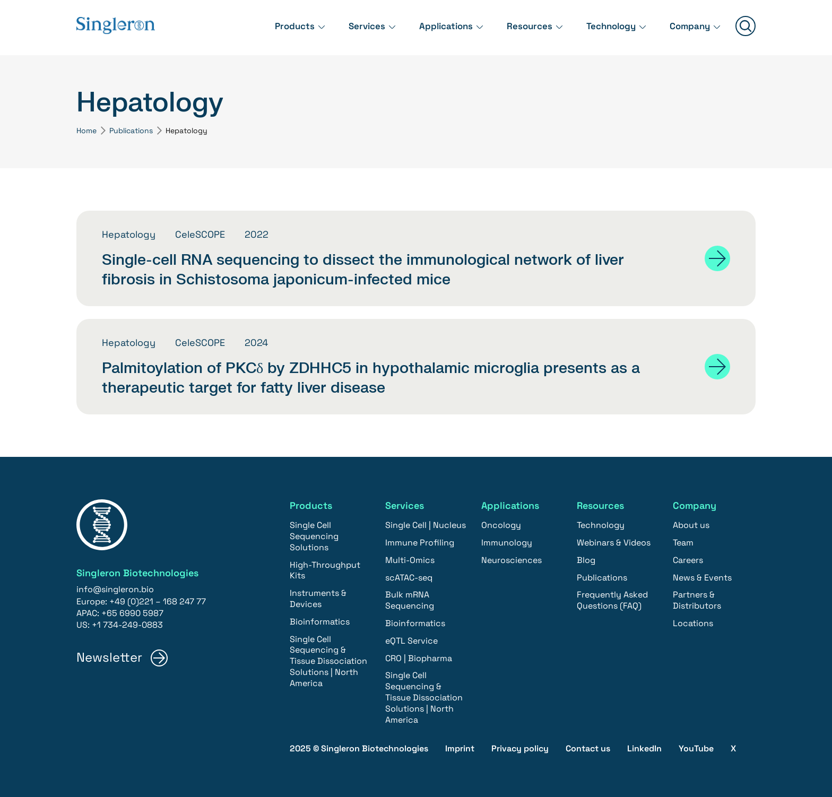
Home (86, 130)
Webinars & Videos (614, 542)
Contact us (588, 748)
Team (683, 542)
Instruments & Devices (318, 599)
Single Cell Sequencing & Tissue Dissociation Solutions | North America (328, 661)
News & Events (702, 577)
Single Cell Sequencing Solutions (314, 536)
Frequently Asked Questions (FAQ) (612, 601)
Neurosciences (511, 560)
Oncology (501, 525)
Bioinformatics (320, 621)
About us (691, 525)
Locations (693, 623)
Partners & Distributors (697, 601)
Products (277, 26)
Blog (586, 560)
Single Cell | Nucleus (425, 525)
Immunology (506, 542)
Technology (605, 26)
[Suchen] (745, 27)
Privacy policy (520, 748)
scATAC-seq (408, 577)
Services (352, 26)
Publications (131, 130)
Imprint (459, 748)
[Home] (118, 27)
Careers (688, 560)
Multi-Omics (410, 560)
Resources (520, 26)
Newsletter (109, 657)
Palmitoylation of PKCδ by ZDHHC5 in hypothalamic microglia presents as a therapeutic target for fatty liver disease (371, 378)
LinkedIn (644, 748)
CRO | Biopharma (418, 658)
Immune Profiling (419, 542)
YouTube (696, 748)
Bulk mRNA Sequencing (409, 601)
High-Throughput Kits (325, 570)
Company (688, 26)
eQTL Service (411, 640)
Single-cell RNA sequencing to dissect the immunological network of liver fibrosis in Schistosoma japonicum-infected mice (363, 269)
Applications (434, 26)
